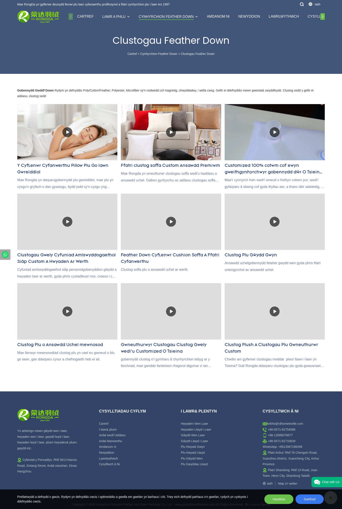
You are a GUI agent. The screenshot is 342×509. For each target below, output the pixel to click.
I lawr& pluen (108, 429)
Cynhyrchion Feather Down (166, 17)
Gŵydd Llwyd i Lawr (194, 441)
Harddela (279, 499)
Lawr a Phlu (113, 17)
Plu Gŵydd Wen (192, 458)
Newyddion (249, 16)
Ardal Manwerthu (110, 441)
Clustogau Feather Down (198, 54)
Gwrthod (309, 499)
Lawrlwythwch (284, 16)
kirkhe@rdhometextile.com (285, 423)
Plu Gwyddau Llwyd (194, 464)
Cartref (85, 16)
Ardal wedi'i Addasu (112, 435)
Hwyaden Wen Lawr (194, 423)
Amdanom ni (218, 16)
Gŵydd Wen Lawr (193, 435)
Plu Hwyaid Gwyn (193, 446)
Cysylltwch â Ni (109, 464)
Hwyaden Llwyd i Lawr (196, 429)
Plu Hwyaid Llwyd (193, 452)
